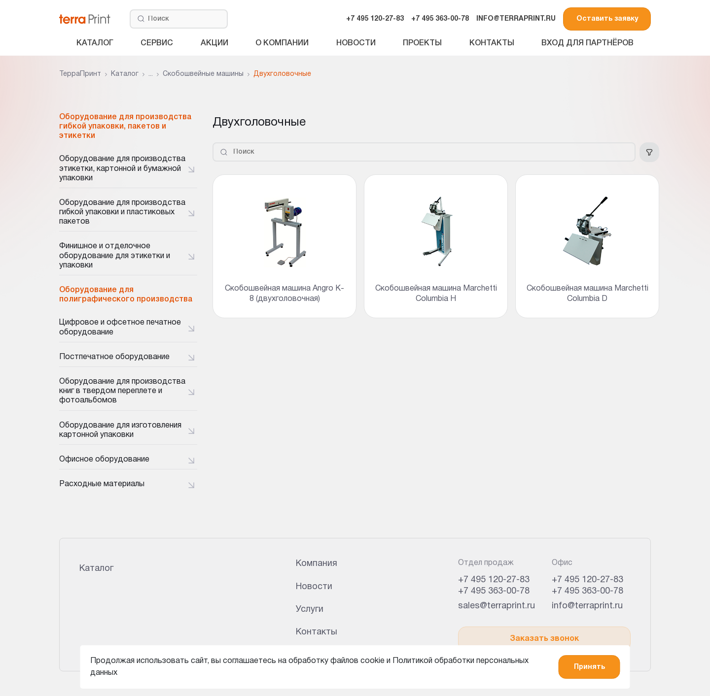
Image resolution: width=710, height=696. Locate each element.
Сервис (157, 43)
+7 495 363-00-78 (440, 19)
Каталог (94, 43)
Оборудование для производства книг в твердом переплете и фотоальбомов (122, 391)
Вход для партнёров (587, 43)
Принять (589, 667)
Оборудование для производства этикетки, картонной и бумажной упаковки (122, 168)
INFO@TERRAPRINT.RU (516, 19)
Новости (356, 43)
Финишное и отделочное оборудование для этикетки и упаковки (114, 255)
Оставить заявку (607, 19)
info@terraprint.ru (587, 606)
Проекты (422, 43)
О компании (282, 43)
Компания (316, 564)
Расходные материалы (101, 484)
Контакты (491, 43)
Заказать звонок (544, 638)
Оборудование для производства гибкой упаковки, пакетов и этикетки (125, 126)
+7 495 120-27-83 (375, 19)
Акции (214, 43)
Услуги (309, 609)
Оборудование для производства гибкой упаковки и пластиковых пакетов (122, 212)
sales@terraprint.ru (496, 606)
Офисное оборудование (104, 459)
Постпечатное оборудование (114, 357)
